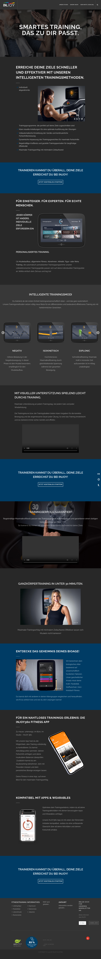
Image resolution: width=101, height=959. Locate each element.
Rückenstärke (17, 915)
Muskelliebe (16, 909)
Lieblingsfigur (17, 906)
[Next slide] (97, 332)
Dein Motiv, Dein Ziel (87, 4)
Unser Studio (63, 4)
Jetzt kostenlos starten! (50, 182)
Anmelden (94, 923)
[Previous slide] (3, 332)
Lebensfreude (17, 912)
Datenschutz (32, 909)
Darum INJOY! (74, 4)
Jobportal (32, 912)
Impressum (32, 906)
